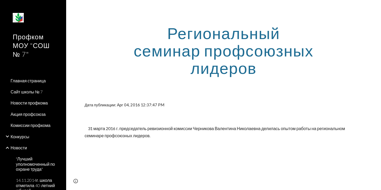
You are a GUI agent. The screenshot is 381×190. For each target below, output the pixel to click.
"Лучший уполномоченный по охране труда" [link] (35, 164)
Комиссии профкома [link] (31, 125)
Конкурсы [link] (20, 136)
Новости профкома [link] (29, 102)
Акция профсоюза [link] (28, 114)
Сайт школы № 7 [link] (27, 91)
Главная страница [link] (28, 80)
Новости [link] (19, 147)
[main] (223, 50)
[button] (374, 7)
